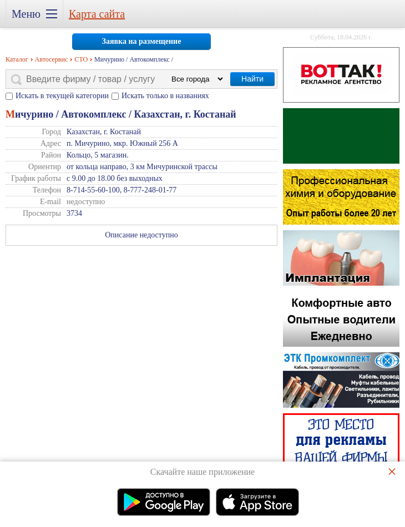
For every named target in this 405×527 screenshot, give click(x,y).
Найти (252, 78)
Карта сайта (97, 14)
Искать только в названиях (165, 96)
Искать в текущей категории (62, 96)
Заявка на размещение (141, 41)
